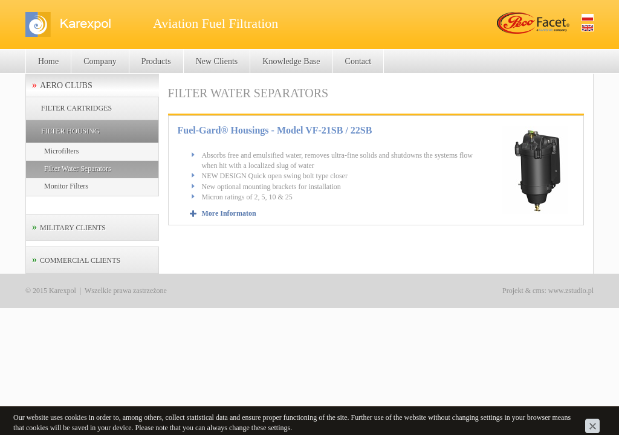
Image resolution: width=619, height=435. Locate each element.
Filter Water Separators (77, 168)
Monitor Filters (66, 186)
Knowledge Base (291, 61)
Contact (358, 61)
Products (156, 61)
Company (99, 61)
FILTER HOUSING (70, 131)
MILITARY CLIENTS (73, 228)
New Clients (217, 61)
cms (538, 290)
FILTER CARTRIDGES (76, 108)
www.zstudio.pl (571, 290)
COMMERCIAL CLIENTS (80, 260)
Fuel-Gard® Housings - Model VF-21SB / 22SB (275, 130)
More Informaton (229, 213)
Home (48, 61)
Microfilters (61, 151)
